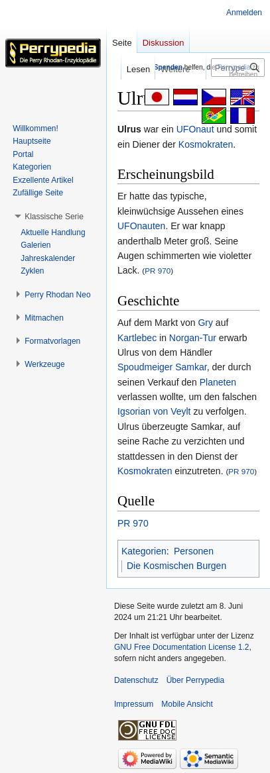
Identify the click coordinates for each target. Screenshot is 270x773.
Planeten (218, 382)
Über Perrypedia (195, 680)
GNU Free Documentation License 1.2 (181, 647)
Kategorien (144, 551)
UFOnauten (141, 226)
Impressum (133, 704)
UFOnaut (195, 129)
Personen (194, 551)
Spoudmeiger (144, 367)
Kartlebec (137, 338)
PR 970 (157, 270)
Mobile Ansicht (186, 704)
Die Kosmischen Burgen (176, 565)
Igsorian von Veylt (154, 411)
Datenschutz (136, 680)
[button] (54, 216)
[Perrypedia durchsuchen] (238, 67)
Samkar (190, 367)
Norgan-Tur (192, 338)
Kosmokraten (205, 144)
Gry (205, 322)
